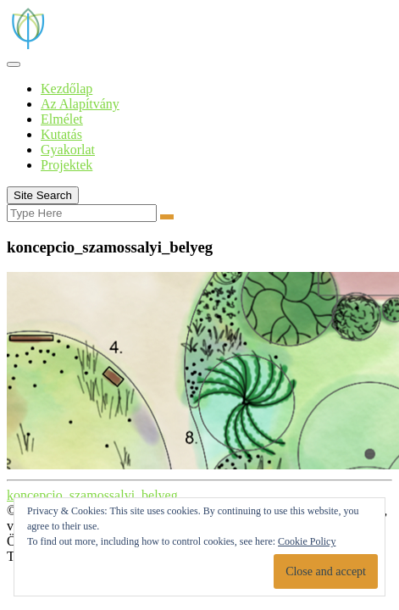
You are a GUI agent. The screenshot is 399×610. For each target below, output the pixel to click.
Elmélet (62, 119)
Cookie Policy (306, 541)
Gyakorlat (68, 149)
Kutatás (61, 134)
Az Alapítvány (80, 104)
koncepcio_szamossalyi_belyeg (92, 495)
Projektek (66, 165)
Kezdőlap (66, 88)
